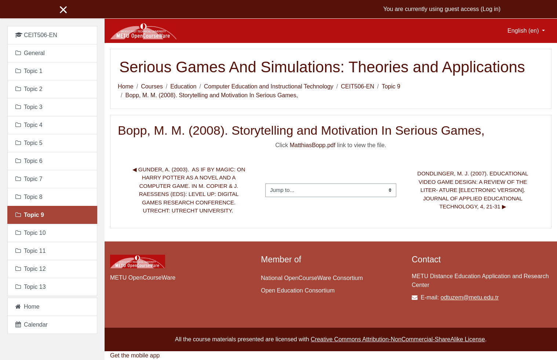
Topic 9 (391, 86)
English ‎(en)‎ (523, 31)
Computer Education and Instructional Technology (269, 86)
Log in (491, 9)
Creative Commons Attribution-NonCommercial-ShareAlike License (398, 339)
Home (126, 86)
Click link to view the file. (330, 145)
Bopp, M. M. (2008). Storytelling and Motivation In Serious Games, (211, 95)
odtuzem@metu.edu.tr (470, 297)
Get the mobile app (135, 355)
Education (183, 86)
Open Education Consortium (298, 290)
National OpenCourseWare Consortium (312, 278)
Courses (152, 86)
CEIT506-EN (357, 86)
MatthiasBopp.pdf (312, 145)
